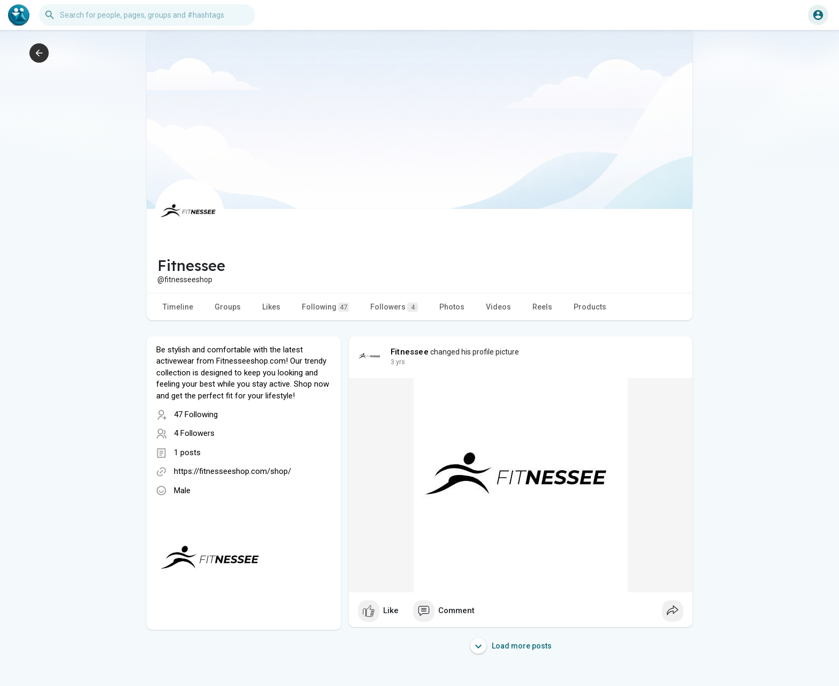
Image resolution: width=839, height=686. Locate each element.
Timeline (178, 307)
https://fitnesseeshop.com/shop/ (232, 471)
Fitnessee (410, 352)
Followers (394, 307)
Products (590, 307)
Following (325, 307)
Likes (271, 307)
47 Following (196, 414)
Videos (498, 307)
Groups (228, 307)
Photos (451, 307)
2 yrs (398, 362)
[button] (147, 15)
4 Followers (194, 433)
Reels (542, 307)
